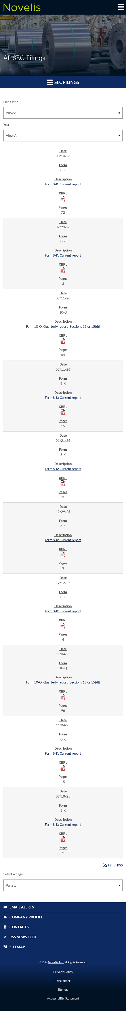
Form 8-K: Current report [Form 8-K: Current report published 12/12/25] (63, 611)
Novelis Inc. (56, 962)
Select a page (13, 874)
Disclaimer (63, 980)
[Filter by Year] (63, 135)
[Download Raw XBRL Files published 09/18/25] (63, 839)
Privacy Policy (63, 971)
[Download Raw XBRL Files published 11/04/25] (63, 696)
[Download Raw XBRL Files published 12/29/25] (63, 554)
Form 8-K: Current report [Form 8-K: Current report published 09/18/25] (63, 824)
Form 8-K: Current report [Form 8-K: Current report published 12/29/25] (63, 540)
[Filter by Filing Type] (63, 113)
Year (6, 124)
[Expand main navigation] (120, 6)
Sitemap (14, 947)
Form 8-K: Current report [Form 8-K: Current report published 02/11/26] (63, 398)
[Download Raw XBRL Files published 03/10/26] (63, 198)
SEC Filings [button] (63, 82)
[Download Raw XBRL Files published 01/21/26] (63, 483)
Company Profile (23, 917)
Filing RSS (113, 865)
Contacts (16, 927)
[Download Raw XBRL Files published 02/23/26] (63, 269)
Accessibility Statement (63, 998)
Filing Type (10, 102)
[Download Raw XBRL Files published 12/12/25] (63, 625)
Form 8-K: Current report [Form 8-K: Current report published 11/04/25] (63, 753)
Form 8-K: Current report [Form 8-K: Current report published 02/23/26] (63, 255)
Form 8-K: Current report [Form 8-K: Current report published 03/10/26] (63, 184)
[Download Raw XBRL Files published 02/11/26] (63, 340)
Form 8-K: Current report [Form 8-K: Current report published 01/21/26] (63, 469)
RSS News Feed (19, 937)
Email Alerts (18, 907)
